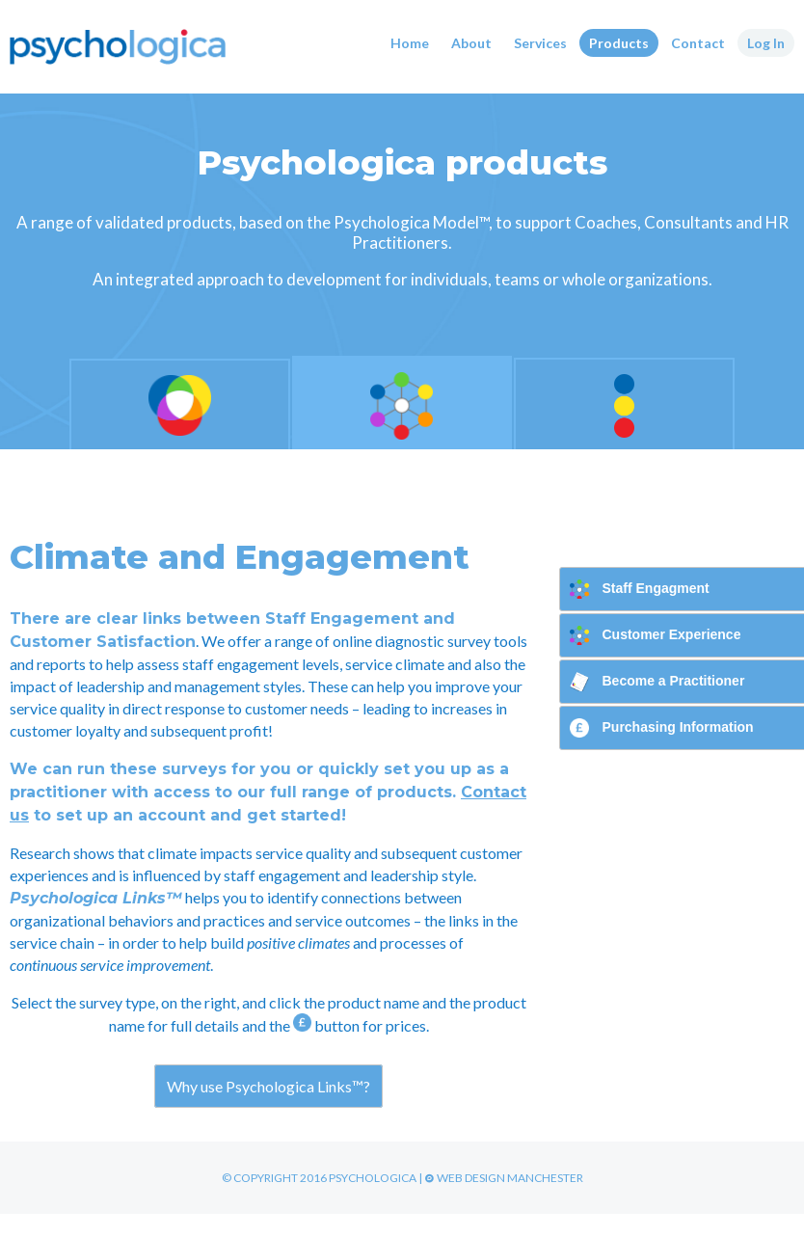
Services (540, 43)
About (471, 43)
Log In (766, 43)
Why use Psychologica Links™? (268, 1086)
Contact (698, 43)
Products (619, 43)
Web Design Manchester (503, 1177)
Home (409, 43)
